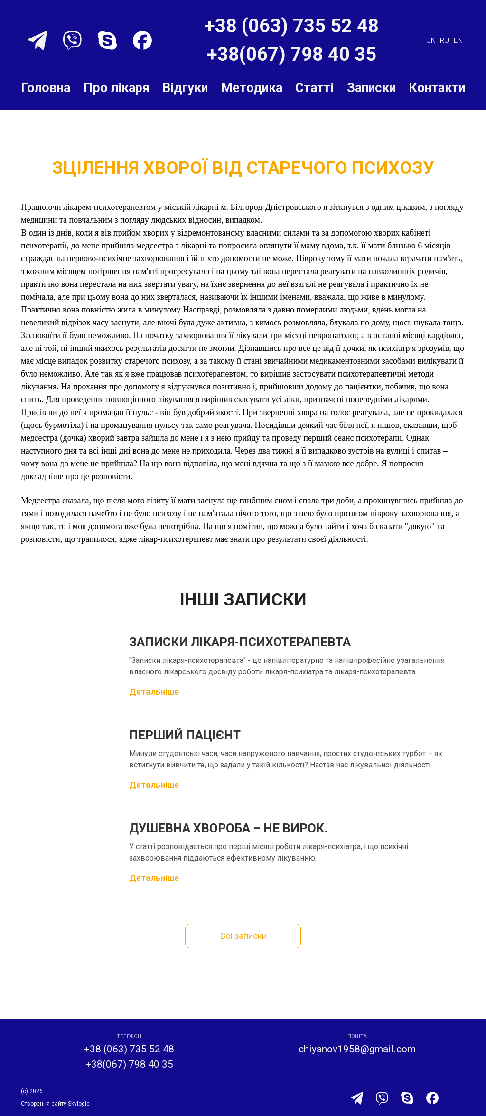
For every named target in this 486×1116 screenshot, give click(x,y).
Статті (314, 87)
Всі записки (243, 936)
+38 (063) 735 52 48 (292, 26)
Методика (251, 87)
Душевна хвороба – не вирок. (228, 828)
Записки (371, 87)
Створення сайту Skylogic (55, 1103)
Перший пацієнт (185, 735)
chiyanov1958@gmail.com (357, 1049)
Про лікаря (117, 87)
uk (430, 40)
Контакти (437, 87)
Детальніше (154, 692)
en (458, 40)
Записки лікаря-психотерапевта (240, 642)
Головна (45, 87)
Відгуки (185, 87)
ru (444, 40)
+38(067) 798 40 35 (291, 54)
